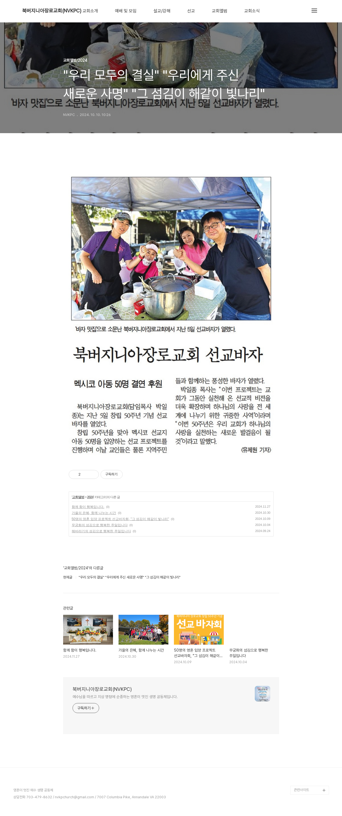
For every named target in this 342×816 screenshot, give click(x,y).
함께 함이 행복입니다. (88, 507)
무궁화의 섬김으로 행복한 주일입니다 (100, 525)
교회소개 (90, 11)
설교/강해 (161, 11)
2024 (90, 497)
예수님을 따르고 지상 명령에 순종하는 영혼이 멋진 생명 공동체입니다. (125, 696)
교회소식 (252, 11)
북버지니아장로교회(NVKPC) (51, 11)
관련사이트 (301, 790)
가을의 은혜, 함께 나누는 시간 (94, 513)
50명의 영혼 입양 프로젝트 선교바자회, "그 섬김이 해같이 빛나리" (120, 519)
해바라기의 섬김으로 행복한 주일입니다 (101, 531)
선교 (191, 11)
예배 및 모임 (126, 11)
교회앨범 (219, 11)
